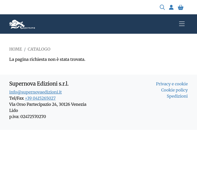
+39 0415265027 (40, 98)
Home (15, 49)
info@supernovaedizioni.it (35, 92)
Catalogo (39, 49)
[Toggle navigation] (182, 24)
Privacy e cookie (172, 83)
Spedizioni (177, 96)
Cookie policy (174, 90)
